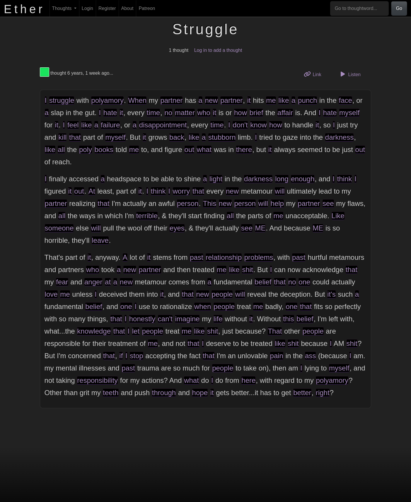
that (75, 137)
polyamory (107, 100)
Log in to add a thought (218, 50)
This (209, 203)
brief (256, 113)
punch (307, 100)
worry (181, 191)
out (189, 149)
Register (107, 8)
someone (59, 228)
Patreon (147, 8)
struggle (61, 100)
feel (73, 125)
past (196, 257)
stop (136, 356)
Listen (349, 74)
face (345, 100)
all (61, 149)
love (51, 294)
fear (62, 282)
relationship (224, 257)
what (204, 149)
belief (263, 282)
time (153, 113)
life (218, 319)
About (127, 8)
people (222, 294)
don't (240, 125)
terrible (147, 216)
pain (276, 356)
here (248, 380)
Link (314, 74)
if (121, 356)
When (137, 100)
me (271, 100)
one (304, 282)
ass (310, 356)
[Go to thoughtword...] (359, 8)
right (323, 393)
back (176, 137)
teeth (110, 393)
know (258, 125)
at (108, 282)
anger (93, 282)
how (240, 113)
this (288, 319)
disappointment (163, 125)
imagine (187, 319)
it (249, 100)
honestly (142, 319)
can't (165, 319)
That (275, 331)
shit (247, 270)
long (281, 179)
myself (349, 113)
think (344, 179)
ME (260, 228)
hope (200, 393)
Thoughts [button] (62, 8)
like (283, 100)
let (135, 331)
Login (87, 8)
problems (258, 257)
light (215, 179)
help (277, 203)
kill (62, 137)
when (202, 306)
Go (399, 8)
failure (110, 125)
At (91, 191)
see (328, 203)
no (169, 113)
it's (331, 294)
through (164, 393)
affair (285, 113)
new (211, 100)
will (279, 191)
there (244, 149)
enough (302, 179)
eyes (177, 228)
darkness (339, 137)
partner (171, 100)
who (203, 113)
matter (185, 113)
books (104, 149)
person (187, 203)
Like (338, 216)
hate (110, 113)
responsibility (97, 380)
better (302, 393)
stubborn (222, 137)
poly (85, 149)
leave (100, 240)
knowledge (94, 331)
